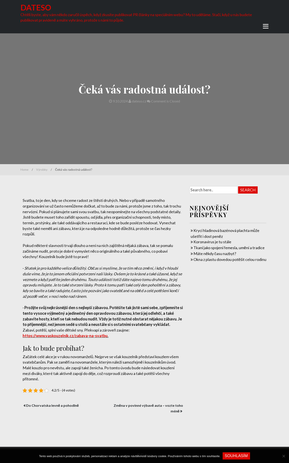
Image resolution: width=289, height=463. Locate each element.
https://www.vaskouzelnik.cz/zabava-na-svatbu (65, 335)
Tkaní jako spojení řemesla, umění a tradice (229, 247)
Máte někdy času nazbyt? (214, 253)
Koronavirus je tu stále (212, 241)
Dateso (35, 7)
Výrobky (41, 169)
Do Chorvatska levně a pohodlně (52, 405)
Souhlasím (236, 456)
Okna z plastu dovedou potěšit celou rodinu (229, 259)
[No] (283, 456)
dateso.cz (137, 101)
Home (24, 169)
